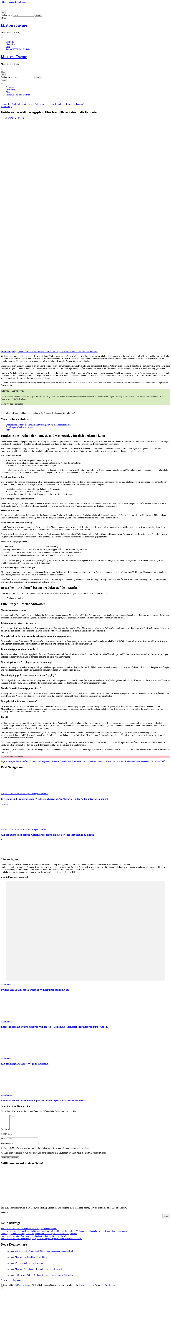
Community (35, 761)
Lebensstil (120, 761)
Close (4, 18)
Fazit (8, 430)
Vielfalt (163, 761)
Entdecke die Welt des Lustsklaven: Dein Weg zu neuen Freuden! (29, 1231)
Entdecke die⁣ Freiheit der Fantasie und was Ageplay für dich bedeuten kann (38, 425)
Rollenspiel (130, 761)
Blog (8, 47)
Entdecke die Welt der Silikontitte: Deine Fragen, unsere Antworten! (44, 1278)
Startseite (10, 42)
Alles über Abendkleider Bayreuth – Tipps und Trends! (38, 1272)
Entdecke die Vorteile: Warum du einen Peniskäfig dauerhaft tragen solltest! (33, 1239)
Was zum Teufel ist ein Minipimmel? (30, 1266)
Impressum (18, 1283)
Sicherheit (155, 761)
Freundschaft (65, 761)
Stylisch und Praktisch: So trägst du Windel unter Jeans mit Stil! (35, 989)
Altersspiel (10, 761)
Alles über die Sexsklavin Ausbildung (31, 1260)
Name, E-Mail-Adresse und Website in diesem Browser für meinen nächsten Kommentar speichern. (47, 1151)
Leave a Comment (58, 351)
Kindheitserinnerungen (96, 761)
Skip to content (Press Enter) (13, 2)
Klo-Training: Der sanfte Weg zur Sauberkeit (25, 1063)
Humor (82, 761)
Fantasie (55, 761)
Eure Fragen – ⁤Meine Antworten (19, 427)
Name (4, 1136)
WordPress (109, 1288)
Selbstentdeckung (143, 761)
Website (4, 1146)
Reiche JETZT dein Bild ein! (18, 49)
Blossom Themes (86, 1288)
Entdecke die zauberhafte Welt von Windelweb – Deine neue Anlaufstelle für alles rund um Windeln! (54, 1026)
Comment (5, 1132)
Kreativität (110, 761)
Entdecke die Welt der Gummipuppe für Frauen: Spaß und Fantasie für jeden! (43, 1100)
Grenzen (75, 761)
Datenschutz (6, 1283)
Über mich (10, 44)
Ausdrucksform (22, 761)
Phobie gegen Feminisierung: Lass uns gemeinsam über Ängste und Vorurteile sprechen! (39, 1236)
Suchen (4, 1215)
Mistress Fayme (14, 25)
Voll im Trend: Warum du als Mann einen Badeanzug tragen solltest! (44, 1254)
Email (4, 1141)
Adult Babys (6, 106)
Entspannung (46, 761)
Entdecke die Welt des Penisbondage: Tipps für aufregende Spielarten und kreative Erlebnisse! (41, 1241)
